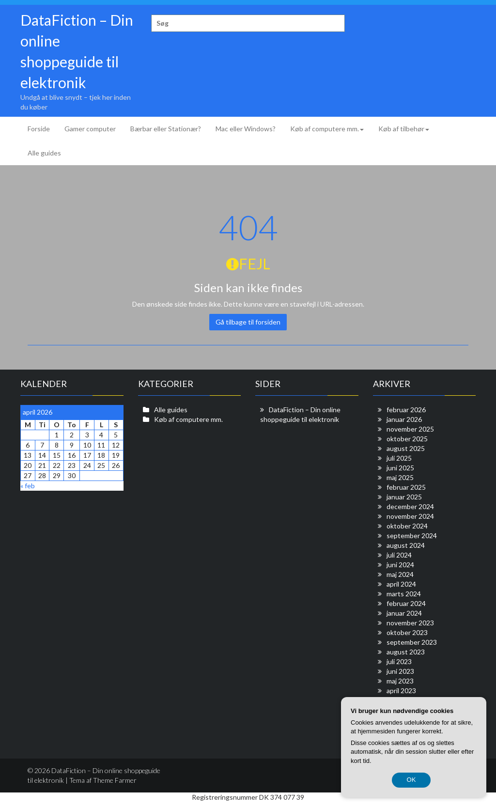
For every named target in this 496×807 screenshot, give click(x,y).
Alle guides (44, 153)
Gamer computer (90, 128)
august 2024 (406, 545)
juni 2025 (400, 468)
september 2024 (412, 535)
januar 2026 (404, 419)
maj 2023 (400, 681)
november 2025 (410, 429)
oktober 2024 (407, 526)
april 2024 (401, 584)
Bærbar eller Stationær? (165, 128)
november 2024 (410, 516)
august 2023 (406, 652)
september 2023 (412, 642)
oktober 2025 (407, 439)
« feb (27, 485)
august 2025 (406, 448)
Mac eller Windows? (246, 128)
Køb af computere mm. (327, 128)
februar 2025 (406, 487)
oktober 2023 (407, 632)
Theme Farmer (115, 780)
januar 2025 (404, 497)
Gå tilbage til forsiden (248, 322)
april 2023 (401, 690)
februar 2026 (406, 409)
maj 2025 (400, 477)
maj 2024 (400, 574)
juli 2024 (399, 555)
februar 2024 (406, 603)
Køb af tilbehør (403, 128)
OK (411, 779)
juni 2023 (400, 671)
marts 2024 (404, 594)
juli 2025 (399, 458)
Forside (39, 128)
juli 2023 (399, 661)
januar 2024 (404, 613)
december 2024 (410, 506)
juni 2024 (400, 564)
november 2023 (410, 623)
